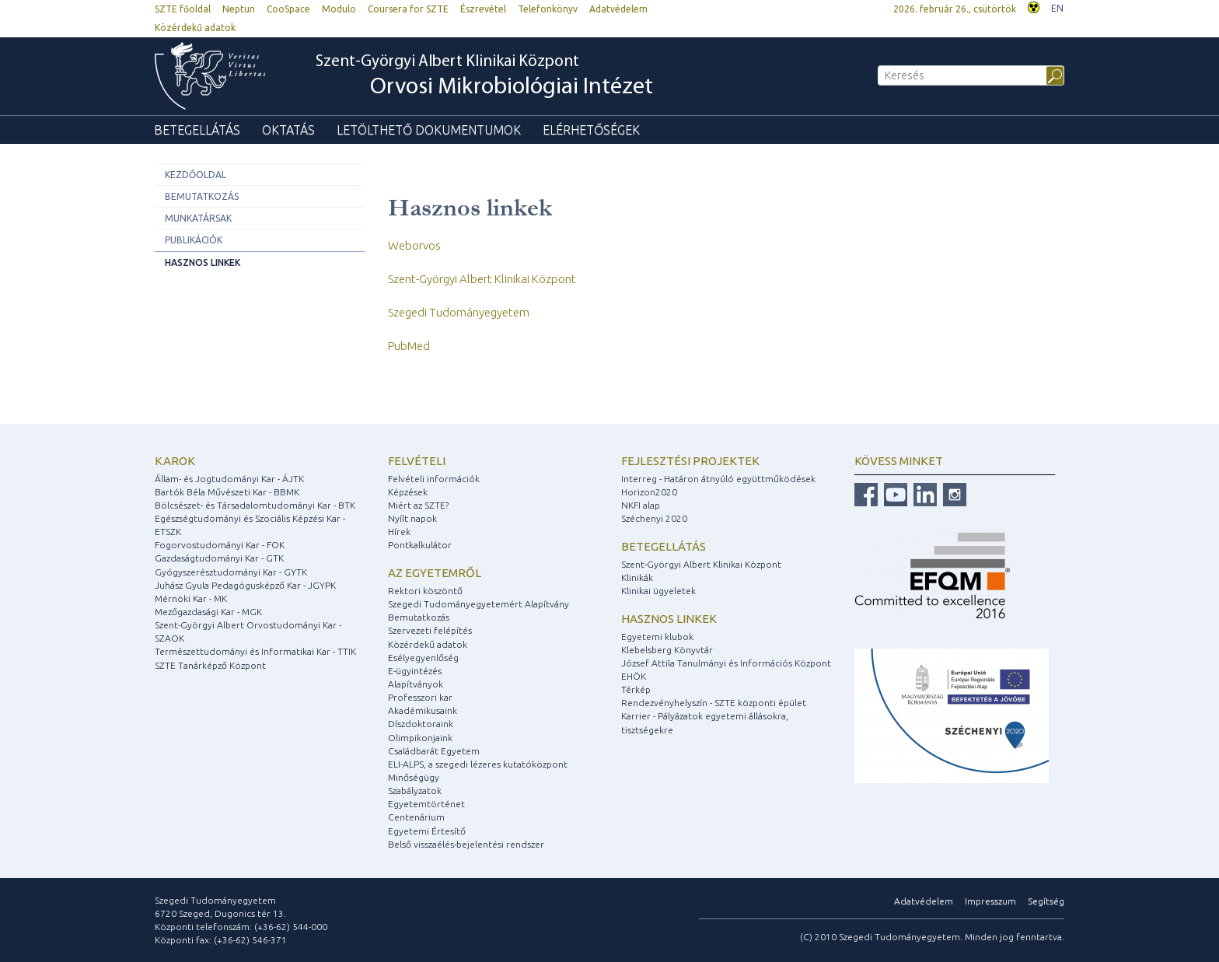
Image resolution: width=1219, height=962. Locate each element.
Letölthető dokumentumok (429, 130)
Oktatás (288, 130)
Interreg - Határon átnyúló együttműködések (718, 479)
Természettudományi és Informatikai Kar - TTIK (255, 651)
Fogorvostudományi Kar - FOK (220, 545)
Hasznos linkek (202, 262)
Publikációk (193, 240)
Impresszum (990, 901)
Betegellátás (197, 130)
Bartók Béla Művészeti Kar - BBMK (227, 492)
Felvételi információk (434, 479)
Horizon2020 (649, 492)
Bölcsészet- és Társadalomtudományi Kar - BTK (255, 505)
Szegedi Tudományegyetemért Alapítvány (478, 604)
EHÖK (633, 676)
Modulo (339, 9)
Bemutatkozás (202, 196)
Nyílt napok (412, 518)
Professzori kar (420, 697)
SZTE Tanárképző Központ (210, 665)
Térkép (636, 689)
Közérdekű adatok (195, 28)
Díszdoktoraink (420, 724)
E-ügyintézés (415, 671)
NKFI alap (640, 505)
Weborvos (414, 245)
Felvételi (416, 460)
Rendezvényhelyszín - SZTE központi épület (713, 703)
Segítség (1046, 901)
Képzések (408, 492)
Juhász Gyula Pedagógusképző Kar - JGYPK (245, 585)
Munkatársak (198, 218)
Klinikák (637, 577)
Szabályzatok (415, 790)
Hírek (399, 531)
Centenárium (416, 817)
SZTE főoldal (183, 9)
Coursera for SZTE (408, 9)
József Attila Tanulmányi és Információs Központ (726, 663)
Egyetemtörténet (426, 804)
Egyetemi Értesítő (427, 831)
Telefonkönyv (548, 9)
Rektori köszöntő (425, 591)
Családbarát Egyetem (434, 751)
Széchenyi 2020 (654, 518)
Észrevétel (483, 9)
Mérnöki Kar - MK (191, 598)
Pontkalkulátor (420, 545)
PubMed (409, 345)
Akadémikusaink (422, 710)
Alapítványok (415, 684)
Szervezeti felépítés (430, 630)
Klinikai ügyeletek (658, 591)
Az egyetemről (434, 572)
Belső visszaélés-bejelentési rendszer (466, 844)
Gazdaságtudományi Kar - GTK (219, 558)
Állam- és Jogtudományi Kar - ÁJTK (229, 479)
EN (1057, 8)
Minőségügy (413, 777)
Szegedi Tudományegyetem (458, 312)
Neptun (238, 9)
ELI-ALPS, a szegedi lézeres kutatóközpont (478, 764)
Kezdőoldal (195, 175)
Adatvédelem (618, 9)
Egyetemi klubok (657, 636)
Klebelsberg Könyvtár (667, 650)
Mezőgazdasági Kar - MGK (208, 612)
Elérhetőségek (591, 130)
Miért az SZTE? (418, 505)
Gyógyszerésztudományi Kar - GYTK (231, 572)
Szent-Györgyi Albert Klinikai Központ (484, 77)
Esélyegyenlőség (423, 657)
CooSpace (288, 9)
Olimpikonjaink (420, 738)
